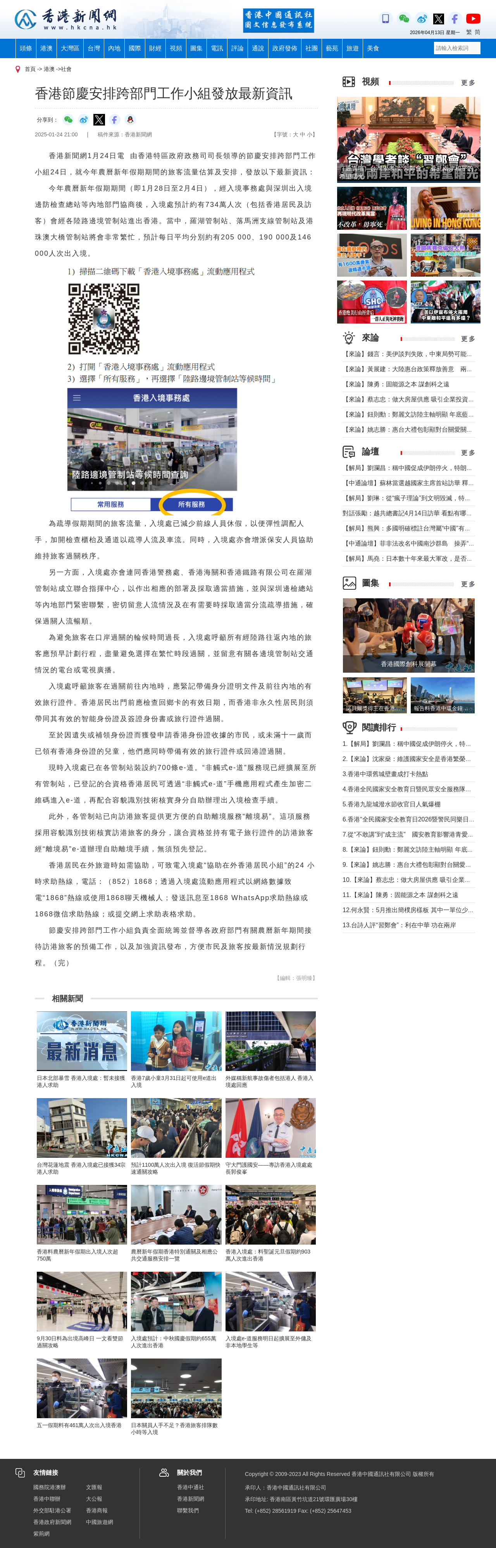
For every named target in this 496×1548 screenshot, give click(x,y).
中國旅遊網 (99, 1522)
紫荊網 (41, 1534)
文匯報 (94, 1487)
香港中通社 (190, 1487)
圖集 (196, 48)
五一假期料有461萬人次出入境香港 (79, 1425)
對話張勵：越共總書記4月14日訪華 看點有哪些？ (411, 513)
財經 (155, 48)
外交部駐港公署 (52, 1510)
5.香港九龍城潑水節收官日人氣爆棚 (392, 804)
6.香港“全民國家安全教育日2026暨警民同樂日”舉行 (413, 819)
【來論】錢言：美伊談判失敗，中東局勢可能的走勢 (414, 354)
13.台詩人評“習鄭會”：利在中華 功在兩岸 (399, 925)
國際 (135, 48)
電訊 (217, 48)
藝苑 (332, 48)
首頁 (30, 69)
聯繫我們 (188, 1510)
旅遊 (352, 48)
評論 (237, 48)
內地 (114, 48)
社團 (311, 48)
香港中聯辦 (46, 1499)
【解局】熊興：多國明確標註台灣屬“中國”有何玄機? (415, 528)
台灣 (94, 48)
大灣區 (70, 48)
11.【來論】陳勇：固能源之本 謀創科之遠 (400, 895)
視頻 (176, 48)
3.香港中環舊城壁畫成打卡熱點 (385, 774)
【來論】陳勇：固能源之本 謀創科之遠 (396, 384)
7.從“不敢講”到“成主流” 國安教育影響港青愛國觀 (411, 834)
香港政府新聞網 (52, 1522)
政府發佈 (284, 48)
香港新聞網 (190, 1499)
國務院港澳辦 (49, 1487)
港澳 (46, 48)
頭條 (26, 48)
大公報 (94, 1499)
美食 (373, 48)
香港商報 (97, 1510)
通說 (258, 48)
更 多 (468, 82)
